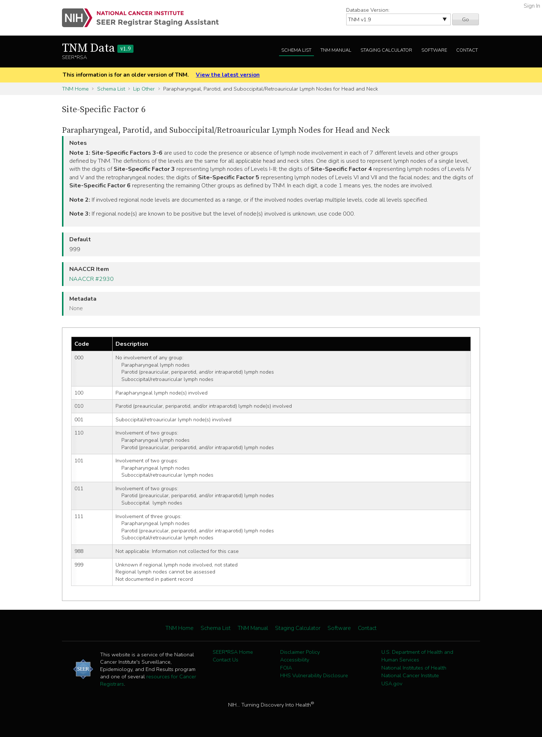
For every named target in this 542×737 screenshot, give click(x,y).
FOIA (286, 667)
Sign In (532, 6)
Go (465, 19)
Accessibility (294, 659)
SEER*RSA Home (233, 652)
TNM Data (97, 48)
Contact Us (225, 659)
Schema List (296, 50)
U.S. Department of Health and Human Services (417, 656)
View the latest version (228, 74)
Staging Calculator (386, 50)
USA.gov (391, 683)
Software (434, 50)
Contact (467, 50)
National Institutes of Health (413, 667)
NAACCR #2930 (91, 279)
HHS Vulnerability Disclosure (314, 675)
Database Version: (367, 10)
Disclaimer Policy (300, 652)
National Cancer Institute (410, 675)
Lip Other (144, 88)
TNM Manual (336, 50)
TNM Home (75, 88)
